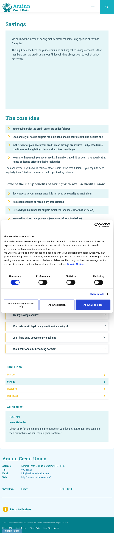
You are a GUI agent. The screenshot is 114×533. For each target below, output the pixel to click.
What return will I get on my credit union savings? (59, 326)
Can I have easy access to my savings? (59, 338)
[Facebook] (16, 509)
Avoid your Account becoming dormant (59, 349)
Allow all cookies (93, 304)
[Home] (16, 7)
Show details (97, 294)
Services (11, 374)
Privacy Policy (35, 528)
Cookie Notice (75, 264)
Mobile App (12, 395)
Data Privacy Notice (52, 528)
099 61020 (26, 469)
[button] (107, 7)
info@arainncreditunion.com (35, 473)
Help (4, 528)
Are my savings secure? (59, 315)
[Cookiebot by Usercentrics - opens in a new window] (96, 225)
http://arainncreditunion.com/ (36, 477)
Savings (11, 381)
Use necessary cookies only (21, 305)
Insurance (12, 388)
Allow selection (57, 304)
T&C (10, 528)
